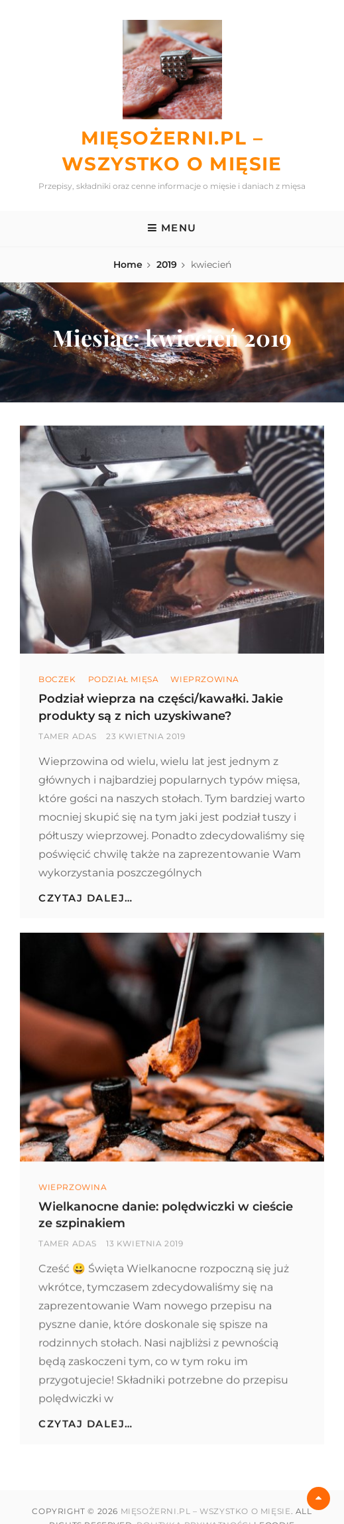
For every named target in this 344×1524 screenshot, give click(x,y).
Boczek (57, 679)
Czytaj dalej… (85, 898)
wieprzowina (204, 679)
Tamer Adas (67, 736)
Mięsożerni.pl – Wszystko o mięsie (206, 1511)
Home (128, 264)
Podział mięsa (123, 679)
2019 (166, 264)
